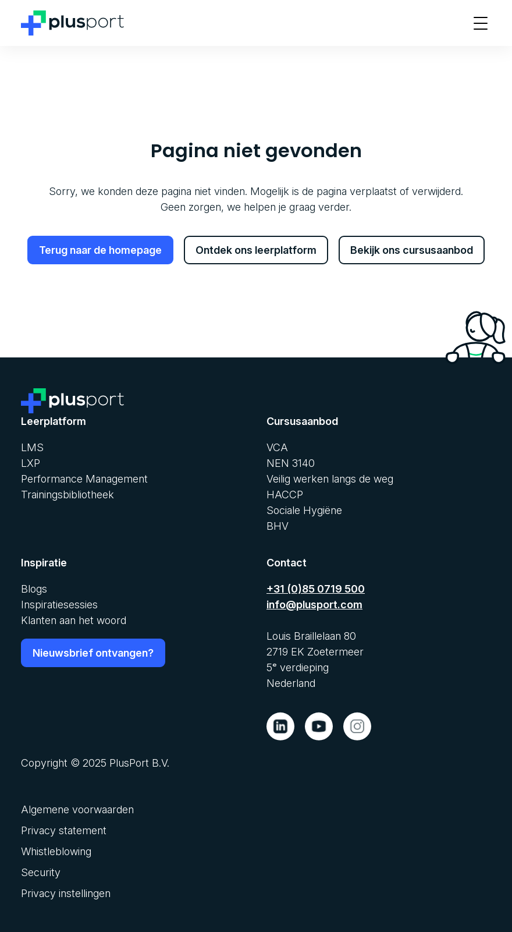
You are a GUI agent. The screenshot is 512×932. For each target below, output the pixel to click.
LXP (30, 463)
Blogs (34, 589)
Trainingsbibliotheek (67, 494)
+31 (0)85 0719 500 (315, 589)
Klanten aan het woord (73, 620)
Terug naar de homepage (100, 250)
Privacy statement (63, 830)
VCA (277, 447)
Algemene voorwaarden (77, 809)
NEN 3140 (290, 463)
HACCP (284, 494)
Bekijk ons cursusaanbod (411, 250)
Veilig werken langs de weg (329, 479)
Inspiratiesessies (59, 604)
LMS (32, 447)
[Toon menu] (480, 23)
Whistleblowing (56, 851)
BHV (277, 526)
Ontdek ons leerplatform (256, 250)
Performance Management (84, 479)
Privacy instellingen (66, 893)
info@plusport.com (314, 604)
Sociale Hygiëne (304, 510)
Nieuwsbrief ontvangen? (93, 653)
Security (41, 872)
